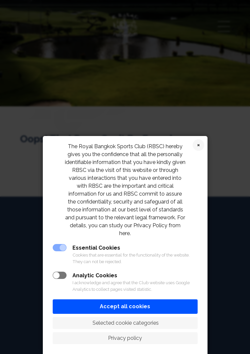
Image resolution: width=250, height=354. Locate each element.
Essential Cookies (96, 248)
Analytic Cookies (94, 275)
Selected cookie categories (125, 323)
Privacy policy (125, 338)
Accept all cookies (125, 306)
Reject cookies (198, 145)
